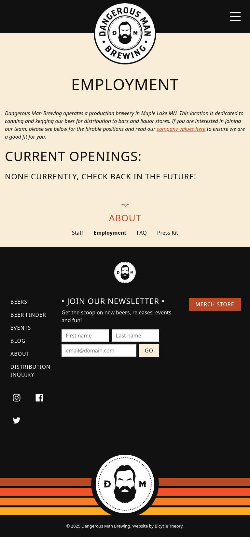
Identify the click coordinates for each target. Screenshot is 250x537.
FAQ (141, 232)
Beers (18, 301)
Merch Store (214, 304)
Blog (18, 340)
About (125, 218)
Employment (110, 232)
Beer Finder (28, 314)
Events (20, 327)
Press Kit (167, 232)
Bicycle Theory (169, 526)
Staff (77, 232)
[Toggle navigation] (235, 16)
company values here (181, 128)
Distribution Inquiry (30, 370)
